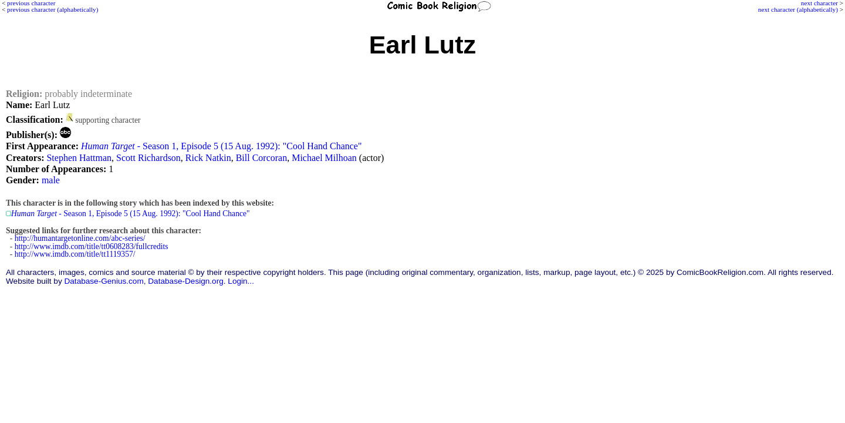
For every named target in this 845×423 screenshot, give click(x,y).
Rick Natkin (208, 158)
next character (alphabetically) (798, 9)
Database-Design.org (185, 281)
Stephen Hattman (78, 158)
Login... (241, 281)
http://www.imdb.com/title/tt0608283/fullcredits (91, 246)
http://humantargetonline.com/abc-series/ (80, 238)
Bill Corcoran (262, 158)
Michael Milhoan (324, 158)
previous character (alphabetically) (52, 9)
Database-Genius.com (103, 281)
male (51, 180)
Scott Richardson (148, 158)
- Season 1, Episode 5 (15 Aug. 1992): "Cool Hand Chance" (221, 146)
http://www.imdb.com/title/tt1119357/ (75, 254)
